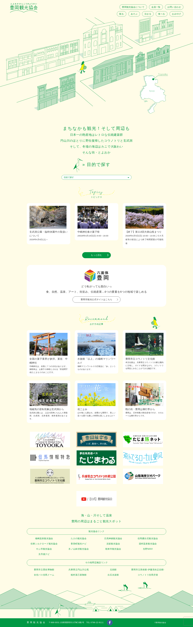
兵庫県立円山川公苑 (78, 569)
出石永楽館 (113, 575)
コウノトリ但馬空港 (148, 575)
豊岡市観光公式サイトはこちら (96, 299)
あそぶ (134, 14)
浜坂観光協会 (113, 544)
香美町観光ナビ (79, 544)
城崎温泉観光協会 (44, 538)
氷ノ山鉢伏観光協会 (78, 549)
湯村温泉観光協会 (148, 544)
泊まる (147, 14)
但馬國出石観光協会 (148, 538)
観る (121, 14)
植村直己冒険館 (79, 575)
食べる (161, 14)
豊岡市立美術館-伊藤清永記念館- (147, 569)
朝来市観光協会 (113, 549)
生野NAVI (148, 549)
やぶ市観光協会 (44, 549)
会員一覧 (155, 7)
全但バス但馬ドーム (44, 575)
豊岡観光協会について (133, 7)
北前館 (113, 569)
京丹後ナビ (44, 554)
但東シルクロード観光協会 (44, 544)
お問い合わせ (174, 7)
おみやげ (176, 14)
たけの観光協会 (79, 538)
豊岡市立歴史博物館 (44, 569)
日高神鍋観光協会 (113, 538)
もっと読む (96, 255)
